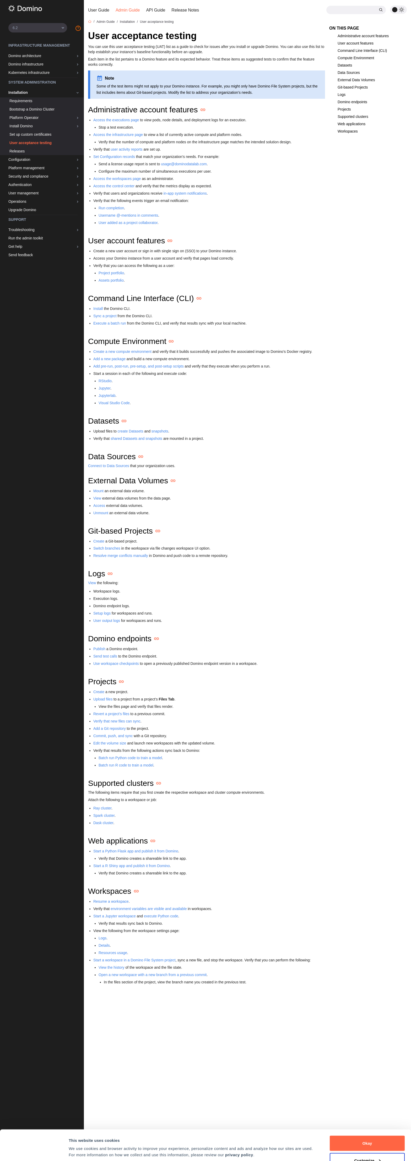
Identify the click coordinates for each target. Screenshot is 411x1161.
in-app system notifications (185, 193)
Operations (17, 201)
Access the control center (113, 186)
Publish (99, 649)
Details (104, 945)
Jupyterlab (107, 395)
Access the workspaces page (117, 179)
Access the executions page (116, 120)
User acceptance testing (30, 143)
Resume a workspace (111, 901)
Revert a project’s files (111, 714)
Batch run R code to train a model (126, 765)
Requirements (20, 101)
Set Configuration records (114, 157)
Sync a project (105, 316)
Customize (367, 1130)
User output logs (106, 620)
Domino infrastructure (26, 64)
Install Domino (21, 126)
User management (23, 193)
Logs (102, 938)
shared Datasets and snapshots (136, 438)
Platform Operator (24, 118)
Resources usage (113, 953)
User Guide (98, 10)
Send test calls (105, 656)
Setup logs (102, 613)
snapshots (160, 431)
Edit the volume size (109, 743)
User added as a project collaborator (128, 223)
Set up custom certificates (30, 134)
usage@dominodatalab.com (184, 164)
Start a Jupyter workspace (114, 916)
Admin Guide (128, 10)
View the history (112, 967)
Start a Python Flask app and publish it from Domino (135, 851)
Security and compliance (28, 176)
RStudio (105, 381)
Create (98, 541)
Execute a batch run (109, 323)
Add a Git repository (109, 728)
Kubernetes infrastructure (29, 72)
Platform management (26, 168)
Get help (15, 246)
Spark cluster (104, 815)
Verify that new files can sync (116, 721)
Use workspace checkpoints (116, 663)
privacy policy (239, 1124)
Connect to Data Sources (108, 466)
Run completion (111, 208)
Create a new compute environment (122, 351)
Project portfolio (111, 273)
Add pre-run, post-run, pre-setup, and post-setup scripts (138, 366)
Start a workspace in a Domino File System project (134, 960)
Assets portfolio (111, 280)
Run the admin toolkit (25, 238)
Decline (367, 1147)
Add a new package (109, 359)
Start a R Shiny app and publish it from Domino (131, 866)
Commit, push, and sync (113, 736)
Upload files (102, 699)
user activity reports (126, 149)
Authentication (20, 185)
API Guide (155, 10)
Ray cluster (102, 808)
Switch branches (106, 548)
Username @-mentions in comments (128, 215)
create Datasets (130, 431)
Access (99, 505)
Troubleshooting (21, 230)
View (97, 498)
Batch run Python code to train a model (130, 758)
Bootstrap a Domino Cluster (32, 109)
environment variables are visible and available (149, 909)
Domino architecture (24, 56)
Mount (98, 491)
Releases (17, 151)
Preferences (80, 1138)
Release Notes (185, 10)
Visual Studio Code (114, 403)
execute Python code (161, 916)
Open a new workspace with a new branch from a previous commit (153, 975)
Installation (18, 92)
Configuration (19, 159)
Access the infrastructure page (118, 135)
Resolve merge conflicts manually (120, 556)
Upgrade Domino (22, 210)
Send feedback (20, 255)
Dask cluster (103, 823)
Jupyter (104, 388)
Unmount (100, 513)
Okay (367, 1112)
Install (98, 308)
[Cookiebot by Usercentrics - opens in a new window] (34, 1151)
